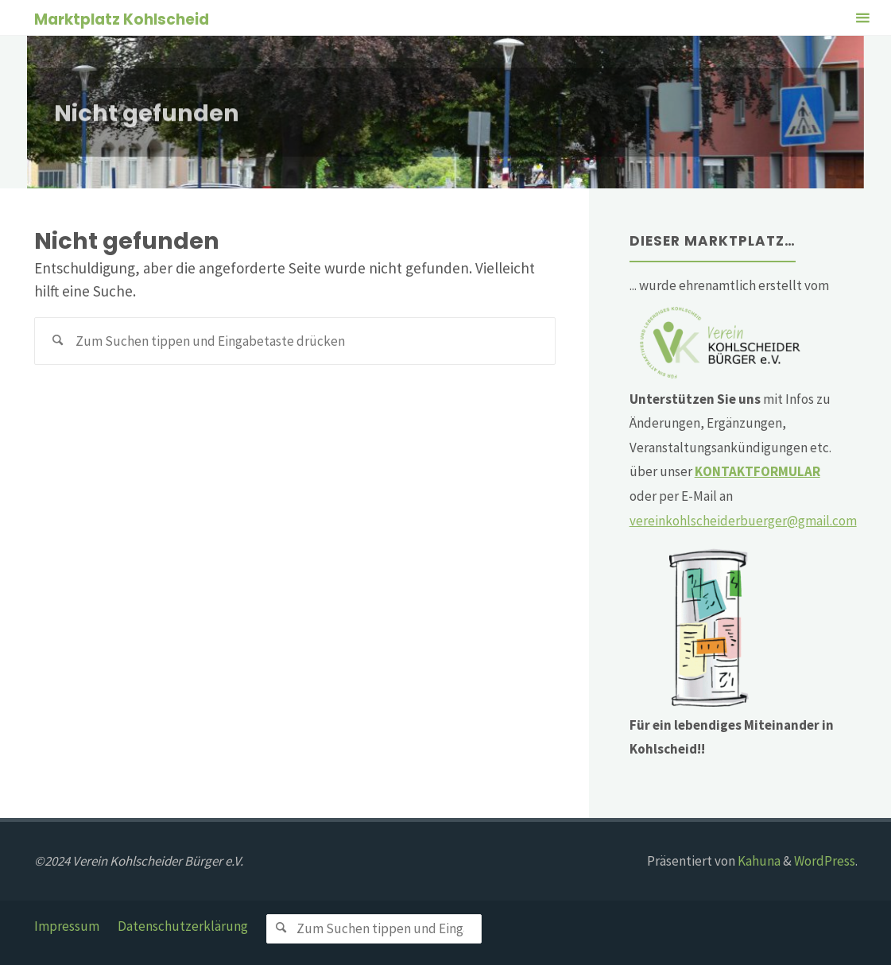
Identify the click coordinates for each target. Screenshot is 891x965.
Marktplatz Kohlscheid (121, 18)
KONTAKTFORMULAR (757, 471)
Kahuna (758, 861)
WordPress (824, 861)
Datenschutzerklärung (183, 926)
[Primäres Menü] (862, 18)
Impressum (66, 926)
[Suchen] (58, 341)
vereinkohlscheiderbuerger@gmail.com (743, 520)
